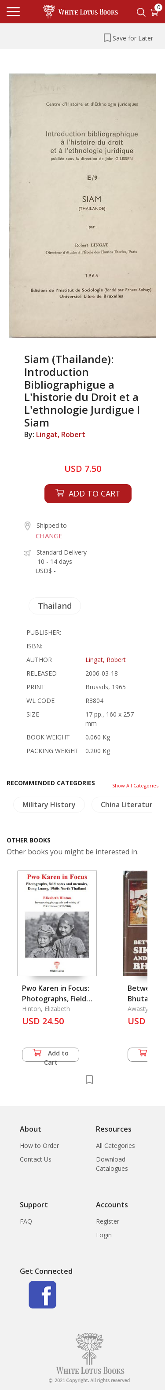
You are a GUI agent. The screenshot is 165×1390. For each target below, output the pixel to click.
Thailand (55, 605)
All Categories (115, 1145)
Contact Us (35, 1159)
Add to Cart (51, 1055)
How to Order (39, 1145)
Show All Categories (135, 785)
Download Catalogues (112, 1164)
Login (104, 1235)
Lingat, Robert (60, 434)
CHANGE (49, 535)
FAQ (26, 1221)
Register (107, 1221)
